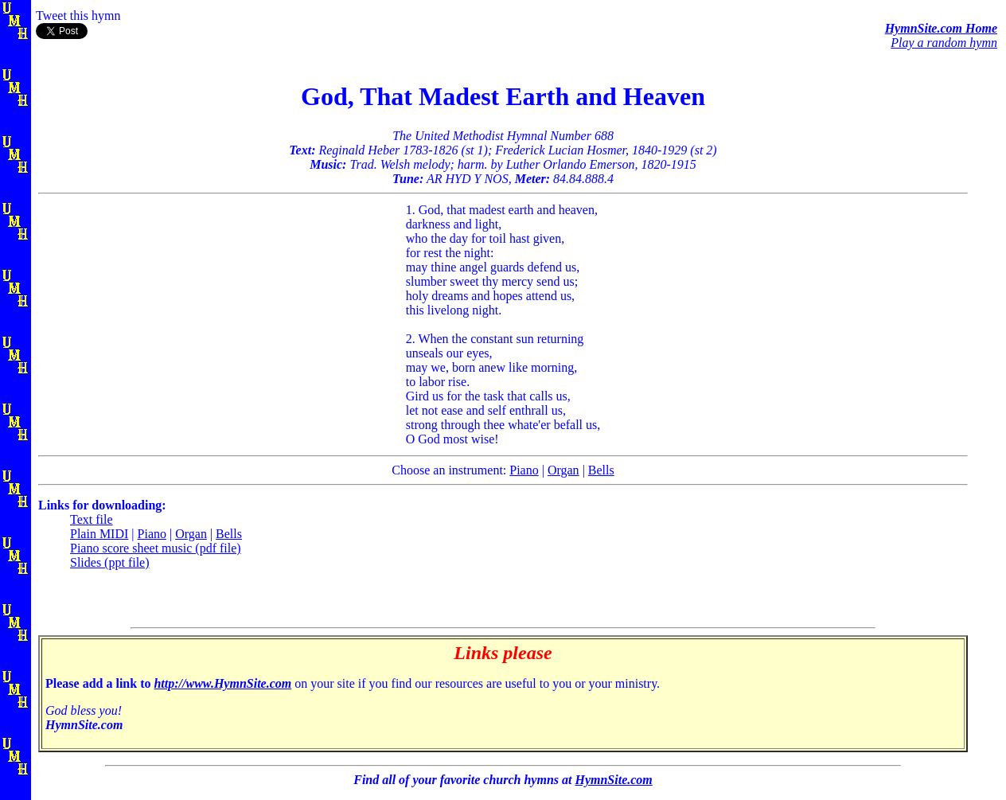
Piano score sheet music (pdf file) (155, 548)
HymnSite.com (613, 779)
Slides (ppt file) (110, 562)
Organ (563, 470)
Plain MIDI (99, 533)
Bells (601, 470)
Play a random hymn (944, 42)
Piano (523, 470)
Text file (91, 519)
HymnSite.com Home (941, 28)
